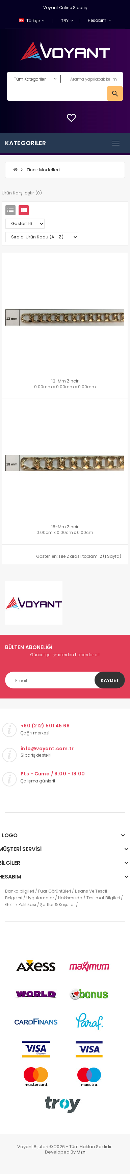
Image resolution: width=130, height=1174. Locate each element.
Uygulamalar (40, 898)
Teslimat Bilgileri (103, 898)
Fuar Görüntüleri (54, 891)
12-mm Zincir (65, 381)
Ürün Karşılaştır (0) (22, 193)
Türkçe (30, 21)
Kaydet (110, 680)
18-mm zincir (65, 527)
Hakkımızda (70, 898)
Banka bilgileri (19, 891)
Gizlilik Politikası (20, 904)
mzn (81, 1152)
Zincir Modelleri (43, 170)
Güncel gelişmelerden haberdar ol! (65, 655)
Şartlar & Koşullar (57, 904)
